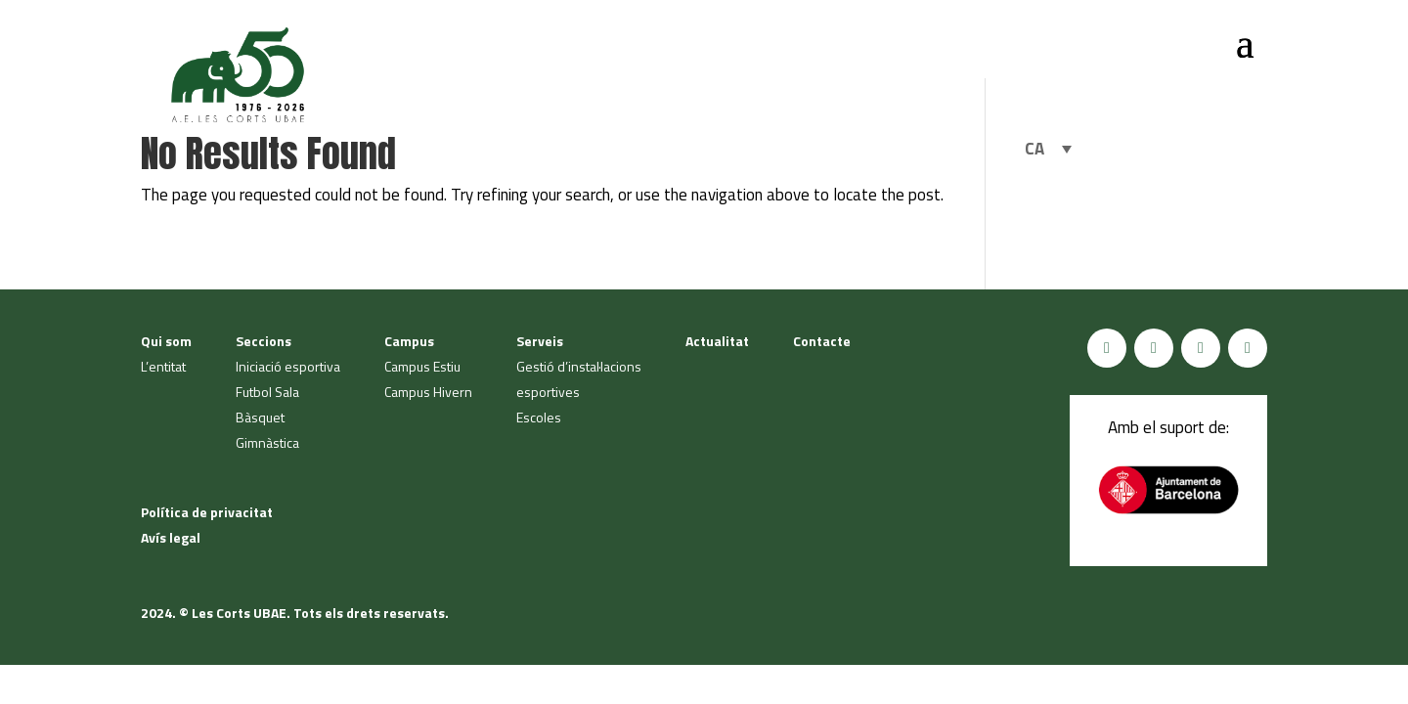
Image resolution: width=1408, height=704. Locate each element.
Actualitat (717, 340)
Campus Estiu (422, 366)
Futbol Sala (267, 391)
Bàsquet (260, 417)
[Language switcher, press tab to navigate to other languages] (1048, 148)
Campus (409, 340)
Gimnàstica (267, 442)
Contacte (822, 340)
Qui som (166, 340)
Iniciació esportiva (288, 366)
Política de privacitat (207, 512)
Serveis (539, 340)
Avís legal (170, 537)
